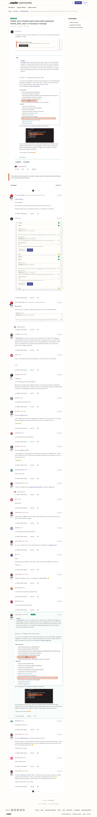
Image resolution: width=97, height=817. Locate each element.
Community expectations (76, 27)
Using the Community (75, 25)
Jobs (63, 810)
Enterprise (69, 810)
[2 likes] (20, 166)
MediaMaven (18, 720)
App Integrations (86, 810)
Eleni (16, 554)
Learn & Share (22, 7)
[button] (78, 2)
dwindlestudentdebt (20, 469)
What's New (32, 7)
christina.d (17, 483)
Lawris (16, 354)
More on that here (35, 86)
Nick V (16, 499)
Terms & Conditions (42, 803)
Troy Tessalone (18, 195)
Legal (84, 814)
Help (42, 810)
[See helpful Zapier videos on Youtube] (24, 810)
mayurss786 (18, 433)
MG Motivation (18, 587)
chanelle (17, 334)
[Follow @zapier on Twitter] (21, 810)
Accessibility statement (53, 803)
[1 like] (19, 327)
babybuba (17, 527)
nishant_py (17, 398)
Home (10, 11)
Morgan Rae (18, 601)
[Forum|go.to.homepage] (20, 2)
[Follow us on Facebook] (12, 810)
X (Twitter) (26, 162)
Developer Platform (50, 810)
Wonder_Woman (19, 757)
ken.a (16, 411)
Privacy (89, 814)
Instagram (18, 162)
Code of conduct (73, 22)
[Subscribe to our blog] (18, 810)
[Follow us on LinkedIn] (15, 810)
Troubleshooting (23, 11)
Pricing (37, 810)
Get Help (11, 7)
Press (59, 810)
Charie (16, 374)
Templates (77, 810)
